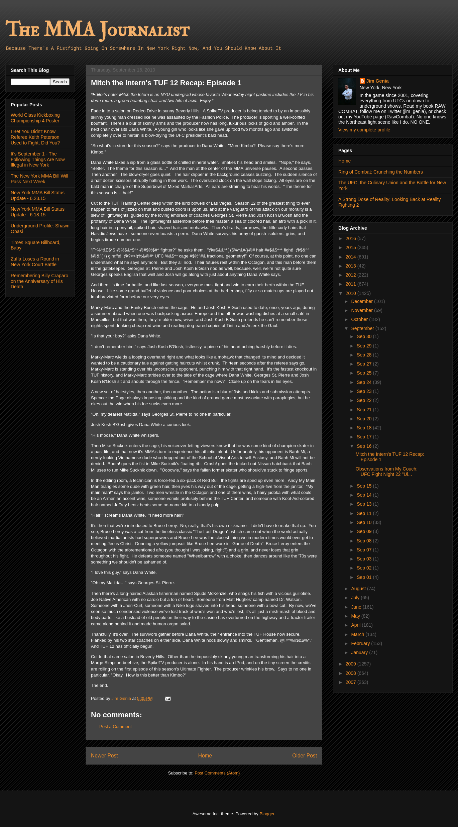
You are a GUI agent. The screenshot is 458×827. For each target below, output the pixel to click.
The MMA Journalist (97, 29)
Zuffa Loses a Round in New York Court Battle (35, 261)
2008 (351, 673)
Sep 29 (365, 345)
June (356, 607)
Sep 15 (365, 486)
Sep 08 (365, 540)
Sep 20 (365, 418)
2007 (351, 682)
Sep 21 (365, 409)
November (362, 310)
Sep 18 (365, 427)
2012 (351, 275)
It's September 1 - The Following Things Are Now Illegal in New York (38, 159)
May (356, 616)
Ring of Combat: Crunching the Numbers (380, 172)
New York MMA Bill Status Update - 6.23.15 (38, 195)
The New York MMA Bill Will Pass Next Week (39, 178)
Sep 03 (365, 558)
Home (205, 755)
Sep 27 (365, 364)
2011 (351, 284)
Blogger (266, 813)
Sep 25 (365, 373)
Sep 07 (365, 549)
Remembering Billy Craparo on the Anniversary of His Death (39, 281)
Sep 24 (365, 382)
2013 (351, 266)
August (359, 588)
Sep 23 (365, 391)
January (360, 652)
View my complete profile (364, 129)
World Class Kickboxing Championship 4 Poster (35, 117)
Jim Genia (377, 81)
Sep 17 (365, 436)
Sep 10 (365, 522)
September (363, 328)
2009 (351, 663)
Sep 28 (365, 354)
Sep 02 (365, 568)
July (356, 597)
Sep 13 (365, 504)
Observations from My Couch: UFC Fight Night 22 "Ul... (387, 471)
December (362, 301)
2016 (351, 238)
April (356, 625)
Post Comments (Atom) (217, 773)
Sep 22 (365, 400)
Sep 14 (365, 495)
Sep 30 (365, 336)
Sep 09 (365, 531)
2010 (351, 293)
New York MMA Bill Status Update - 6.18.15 (38, 211)
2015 (351, 247)
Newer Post (104, 755)
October (360, 319)
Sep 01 (365, 577)
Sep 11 (365, 513)
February (361, 643)
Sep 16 (365, 446)
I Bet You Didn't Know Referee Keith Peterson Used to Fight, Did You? (35, 137)
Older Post (304, 755)
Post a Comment (115, 726)
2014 (351, 257)
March (358, 634)
